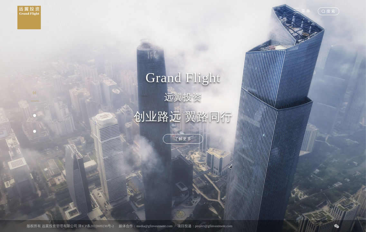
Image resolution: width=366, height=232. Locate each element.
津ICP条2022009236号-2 (96, 226)
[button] (35, 95)
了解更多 (183, 139)
